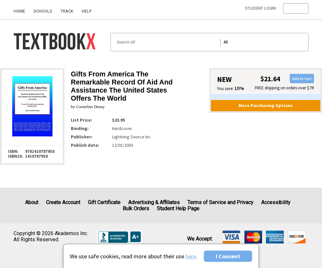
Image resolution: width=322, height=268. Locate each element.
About (31, 202)
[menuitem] (21, 9)
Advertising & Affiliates (154, 202)
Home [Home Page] (19, 11)
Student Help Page (178, 208)
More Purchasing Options (266, 105)
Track (67, 11)
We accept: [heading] (200, 239)
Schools (42, 11)
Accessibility (275, 202)
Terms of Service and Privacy (220, 202)
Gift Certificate (104, 202)
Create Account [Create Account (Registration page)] (63, 202)
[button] (295, 11)
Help (86, 11)
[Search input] (209, 42)
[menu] (295, 11)
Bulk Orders (136, 208)
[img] (231, 237)
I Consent (228, 256)
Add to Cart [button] (302, 78)
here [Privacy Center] (190, 256)
